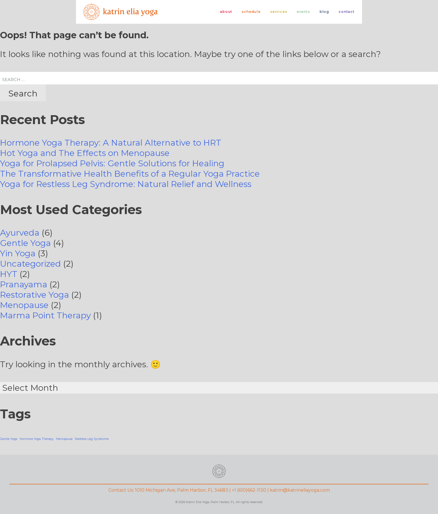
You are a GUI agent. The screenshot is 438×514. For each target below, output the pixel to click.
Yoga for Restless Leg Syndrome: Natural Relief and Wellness (125, 184)
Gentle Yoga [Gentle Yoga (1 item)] (8, 439)
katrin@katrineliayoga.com (300, 490)
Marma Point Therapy (45, 315)
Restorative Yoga (34, 295)
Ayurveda (19, 233)
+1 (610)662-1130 (249, 490)
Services (278, 12)
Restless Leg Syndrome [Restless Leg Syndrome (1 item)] (92, 439)
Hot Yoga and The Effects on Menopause (85, 153)
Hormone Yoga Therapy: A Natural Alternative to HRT (110, 143)
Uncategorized (30, 264)
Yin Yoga (17, 253)
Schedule (251, 12)
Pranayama (23, 284)
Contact (346, 12)
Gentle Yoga (25, 243)
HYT (8, 274)
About (226, 12)
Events (303, 12)
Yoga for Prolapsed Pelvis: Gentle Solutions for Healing (112, 163)
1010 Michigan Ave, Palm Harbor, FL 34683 (181, 490)
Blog (324, 12)
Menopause (24, 305)
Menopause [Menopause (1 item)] (64, 439)
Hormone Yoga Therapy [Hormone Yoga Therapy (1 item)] (37, 439)
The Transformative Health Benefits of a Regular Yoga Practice (130, 174)
